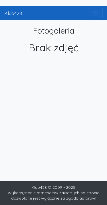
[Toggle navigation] (96, 13)
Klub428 (13, 13)
